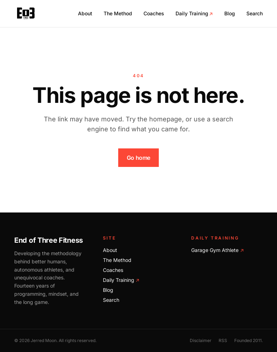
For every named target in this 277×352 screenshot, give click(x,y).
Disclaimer (200, 340)
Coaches (153, 13)
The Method (118, 13)
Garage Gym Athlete (217, 250)
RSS (223, 340)
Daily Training (194, 13)
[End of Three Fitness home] (25, 13)
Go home (138, 157)
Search (254, 13)
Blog (229, 13)
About (85, 13)
